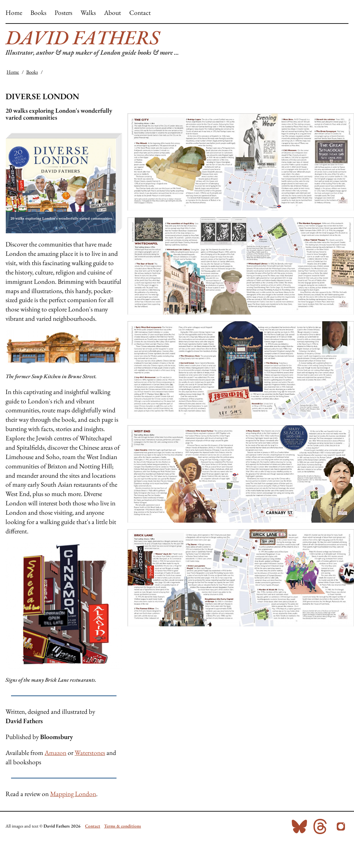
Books (38, 12)
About (112, 12)
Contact (140, 12)
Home (14, 12)
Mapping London (73, 793)
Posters (63, 12)
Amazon (55, 752)
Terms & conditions (122, 826)
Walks (88, 12)
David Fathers (82, 37)
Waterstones (90, 752)
